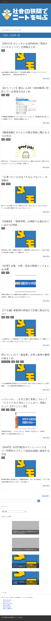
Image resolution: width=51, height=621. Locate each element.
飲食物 (8, 139)
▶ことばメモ (6, 601)
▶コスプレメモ (7, 600)
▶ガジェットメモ (7, 603)
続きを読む (46, 78)
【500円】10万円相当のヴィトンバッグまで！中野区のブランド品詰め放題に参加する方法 (25, 451)
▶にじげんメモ (7, 606)
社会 (7, 95)
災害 (3, 272)
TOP (11, 30)
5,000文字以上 (6, 361)
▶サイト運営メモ (7, 608)
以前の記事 (45, 496)
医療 (7, 317)
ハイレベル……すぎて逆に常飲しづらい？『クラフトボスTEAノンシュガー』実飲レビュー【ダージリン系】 (24, 403)
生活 (3, 50)
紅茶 (7, 409)
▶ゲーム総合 (6, 605)
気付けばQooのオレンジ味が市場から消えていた (25, 549)
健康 (3, 317)
